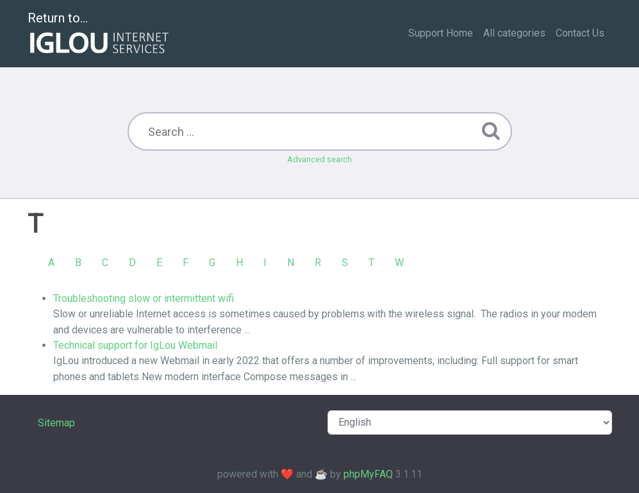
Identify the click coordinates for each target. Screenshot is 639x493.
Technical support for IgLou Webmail (135, 345)
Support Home (440, 33)
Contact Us (580, 33)
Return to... (100, 34)
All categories (514, 33)
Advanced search (319, 159)
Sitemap (56, 423)
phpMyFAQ (368, 474)
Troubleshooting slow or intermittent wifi (143, 298)
